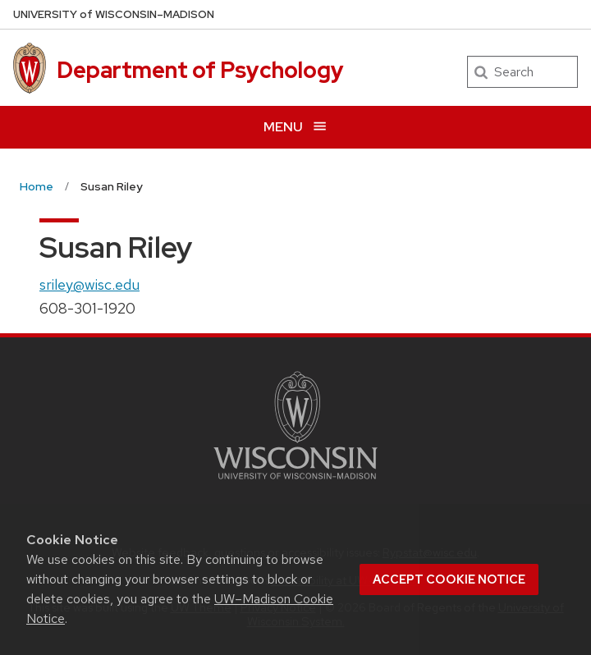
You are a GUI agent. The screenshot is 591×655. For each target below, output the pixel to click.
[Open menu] (295, 127)
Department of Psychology (200, 70)
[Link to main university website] (295, 482)
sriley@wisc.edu (89, 284)
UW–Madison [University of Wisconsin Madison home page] (113, 14)
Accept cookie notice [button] (449, 579)
